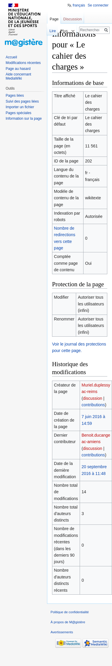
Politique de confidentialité (70, 612)
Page (54, 19)
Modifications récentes (23, 63)
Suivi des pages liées (22, 101)
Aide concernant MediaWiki (18, 76)
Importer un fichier (20, 107)
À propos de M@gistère (68, 622)
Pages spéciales (18, 113)
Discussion (72, 19)
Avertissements (62, 632)
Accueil (11, 57)
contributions (93, 404)
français (79, 5)
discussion (92, 398)
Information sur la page (24, 118)
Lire (49, 31)
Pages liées (15, 95)
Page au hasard (18, 69)
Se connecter (98, 5)
